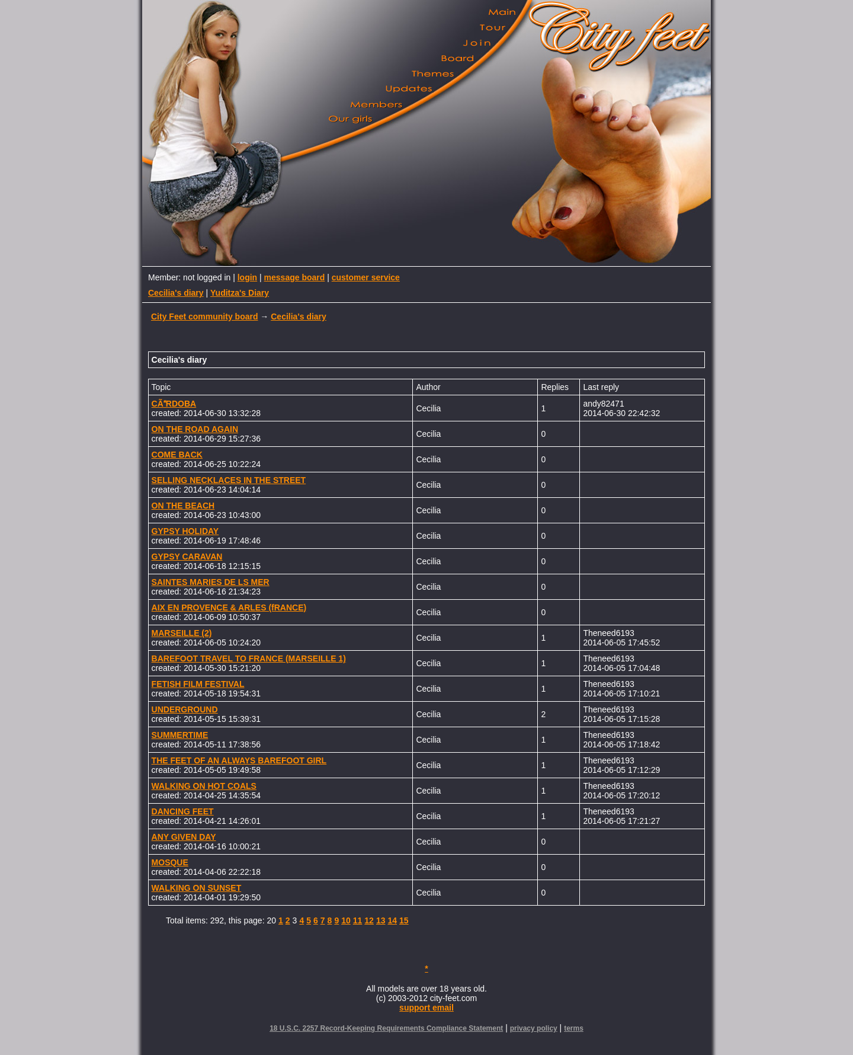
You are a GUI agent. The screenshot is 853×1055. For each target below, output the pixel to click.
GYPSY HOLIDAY (185, 531)
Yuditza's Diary (239, 293)
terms (573, 1028)
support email (426, 1007)
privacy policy (533, 1028)
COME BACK (177, 454)
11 (358, 920)
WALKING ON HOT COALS (204, 786)
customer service (366, 277)
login (247, 277)
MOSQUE (170, 862)
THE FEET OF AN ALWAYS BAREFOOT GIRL (239, 760)
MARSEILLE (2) (182, 633)
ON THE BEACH (183, 505)
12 (369, 920)
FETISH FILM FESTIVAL (198, 684)
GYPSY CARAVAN (187, 556)
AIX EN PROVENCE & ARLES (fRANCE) (229, 607)
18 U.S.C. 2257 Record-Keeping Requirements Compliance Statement (386, 1028)
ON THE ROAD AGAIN (195, 429)
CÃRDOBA (174, 403)
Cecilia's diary (176, 293)
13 (381, 920)
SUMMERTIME (180, 735)
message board (294, 277)
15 (404, 920)
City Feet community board (204, 316)
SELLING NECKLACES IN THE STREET (229, 480)
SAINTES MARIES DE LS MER (211, 582)
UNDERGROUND (185, 709)
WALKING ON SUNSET (197, 888)
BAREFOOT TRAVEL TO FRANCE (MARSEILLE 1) (249, 658)
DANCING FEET (183, 811)
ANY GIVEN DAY (184, 837)
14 (392, 920)
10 (346, 920)
